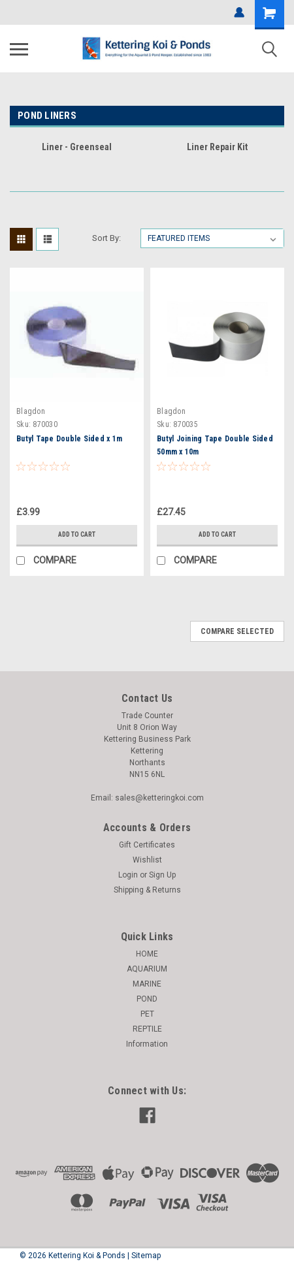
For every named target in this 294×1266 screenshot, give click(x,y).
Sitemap (146, 1255)
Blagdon (30, 411)
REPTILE (147, 1029)
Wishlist (147, 859)
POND (147, 999)
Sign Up (162, 874)
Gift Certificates (147, 844)
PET (147, 1014)
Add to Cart (76, 534)
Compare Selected (237, 631)
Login (128, 874)
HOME (147, 953)
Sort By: (106, 238)
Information (147, 1044)
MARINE (147, 984)
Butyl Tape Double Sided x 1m (69, 438)
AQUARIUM (147, 968)
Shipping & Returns (147, 889)
